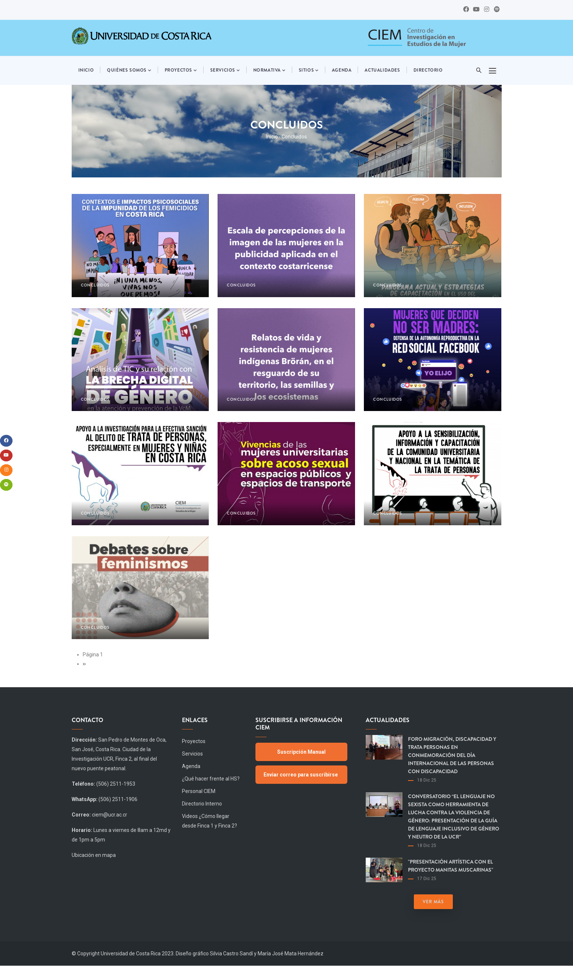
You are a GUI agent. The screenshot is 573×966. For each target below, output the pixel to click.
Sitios (309, 70)
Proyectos (181, 70)
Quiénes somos (129, 70)
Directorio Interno (202, 804)
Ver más (433, 901)
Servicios (225, 70)
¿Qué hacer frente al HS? (211, 779)
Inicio (86, 70)
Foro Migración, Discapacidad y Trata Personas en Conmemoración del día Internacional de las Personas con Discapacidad (452, 755)
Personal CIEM (198, 791)
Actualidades (382, 70)
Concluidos (95, 285)
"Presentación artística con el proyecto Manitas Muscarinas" (450, 865)
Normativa (269, 70)
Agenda (342, 70)
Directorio (428, 70)
